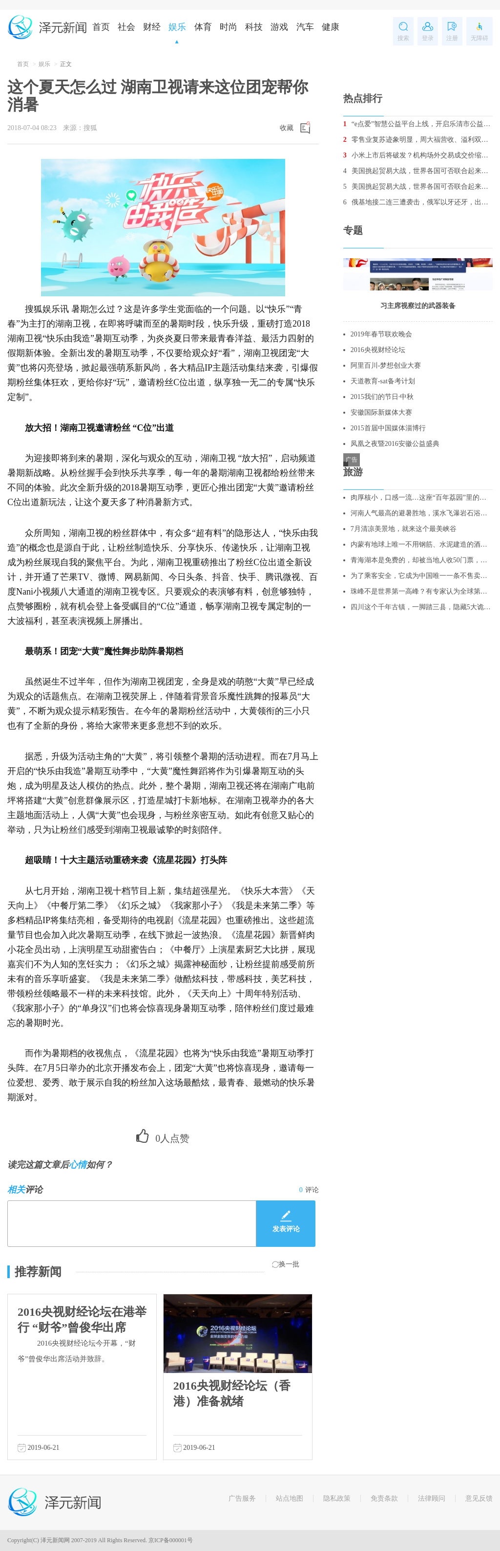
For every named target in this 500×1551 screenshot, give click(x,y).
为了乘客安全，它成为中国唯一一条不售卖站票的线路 (422, 575)
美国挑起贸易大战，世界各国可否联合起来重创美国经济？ (418, 171)
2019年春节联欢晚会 (381, 334)
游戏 (279, 27)
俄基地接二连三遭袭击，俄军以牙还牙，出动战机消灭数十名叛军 (418, 202)
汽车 (305, 27)
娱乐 (177, 27)
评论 (309, 1190)
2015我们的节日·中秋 (382, 396)
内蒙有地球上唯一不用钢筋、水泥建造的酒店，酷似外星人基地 (422, 544)
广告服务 (242, 1498)
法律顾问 (431, 1498)
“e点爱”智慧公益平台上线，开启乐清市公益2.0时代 (418, 124)
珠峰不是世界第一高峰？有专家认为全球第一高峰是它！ (422, 591)
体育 (203, 27)
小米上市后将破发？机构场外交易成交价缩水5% (418, 155)
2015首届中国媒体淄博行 (388, 428)
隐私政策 (337, 1498)
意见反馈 (479, 1498)
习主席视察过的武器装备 (418, 306)
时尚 (228, 27)
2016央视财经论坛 (378, 350)
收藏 (286, 128)
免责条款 (384, 1498)
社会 (126, 27)
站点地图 (289, 1498)
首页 (101, 27)
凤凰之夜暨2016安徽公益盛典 (395, 443)
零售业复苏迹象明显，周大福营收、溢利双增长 (418, 139)
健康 (330, 27)
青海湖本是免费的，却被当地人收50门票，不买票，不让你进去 (422, 560)
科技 (254, 27)
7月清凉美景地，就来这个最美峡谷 (404, 528)
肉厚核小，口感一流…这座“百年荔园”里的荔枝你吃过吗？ (422, 497)
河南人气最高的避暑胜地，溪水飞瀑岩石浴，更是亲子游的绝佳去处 (422, 513)
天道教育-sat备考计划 (383, 381)
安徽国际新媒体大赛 (381, 412)
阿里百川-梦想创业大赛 (386, 365)
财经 (152, 27)
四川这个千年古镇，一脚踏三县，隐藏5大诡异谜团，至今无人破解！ (422, 607)
